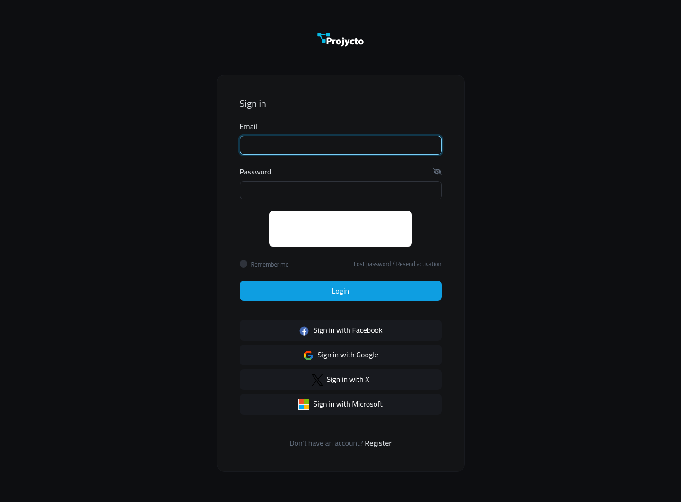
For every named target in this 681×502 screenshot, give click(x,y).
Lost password (372, 263)
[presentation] (341, 229)
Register (378, 443)
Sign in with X (340, 379)
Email (249, 126)
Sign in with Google (340, 354)
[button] (437, 171)
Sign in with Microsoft (340, 404)
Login (340, 291)
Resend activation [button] (419, 263)
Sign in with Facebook (340, 330)
